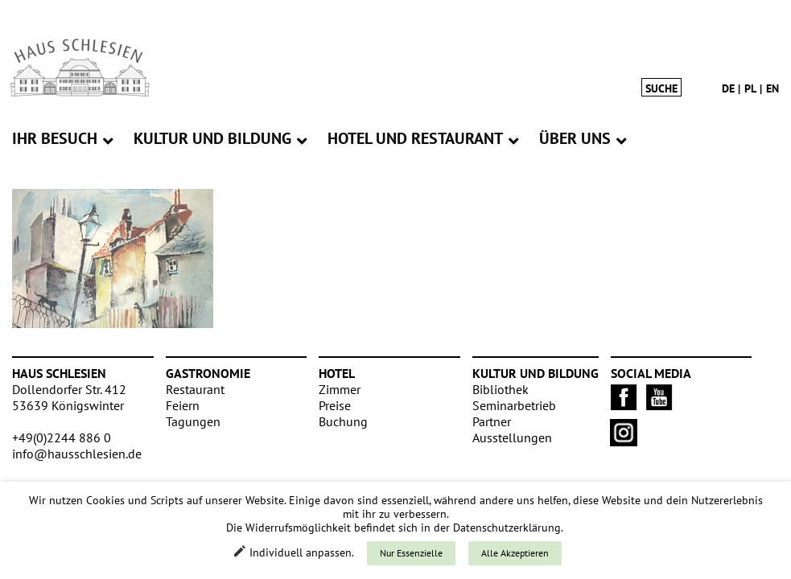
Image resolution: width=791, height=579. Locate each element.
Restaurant (195, 389)
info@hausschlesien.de (77, 454)
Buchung (343, 421)
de (728, 88)
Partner (491, 421)
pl (750, 88)
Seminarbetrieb (514, 405)
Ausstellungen (512, 437)
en (772, 88)
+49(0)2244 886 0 (61, 437)
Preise (335, 405)
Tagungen (193, 421)
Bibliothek (500, 389)
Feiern (183, 405)
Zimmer (339, 389)
